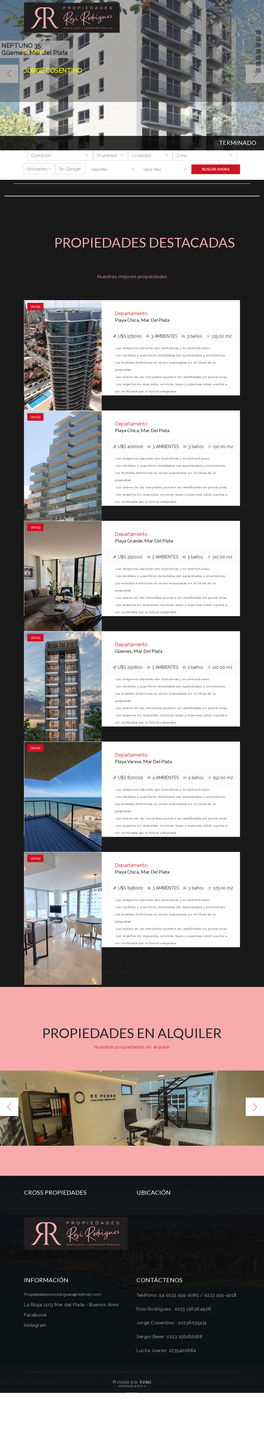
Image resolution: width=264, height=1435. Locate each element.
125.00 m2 (219, 336)
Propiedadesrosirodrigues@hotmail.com (62, 1294)
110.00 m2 (220, 446)
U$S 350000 (127, 557)
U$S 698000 (128, 888)
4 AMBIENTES (163, 777)
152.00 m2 (220, 777)
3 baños (192, 336)
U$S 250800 (127, 667)
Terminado (237, 142)
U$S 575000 (127, 336)
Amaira (132, 1393)
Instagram (35, 1325)
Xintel (145, 1382)
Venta (35, 306)
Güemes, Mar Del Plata (138, 651)
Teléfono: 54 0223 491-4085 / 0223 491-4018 (186, 1295)
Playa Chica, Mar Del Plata (142, 320)
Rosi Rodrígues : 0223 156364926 (174, 1309)
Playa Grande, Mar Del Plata (144, 540)
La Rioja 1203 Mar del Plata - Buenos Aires (71, 1304)
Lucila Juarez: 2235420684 (166, 1350)
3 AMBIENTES (161, 336)
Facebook (35, 1315)
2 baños (192, 667)
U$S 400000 (128, 446)
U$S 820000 (128, 777)
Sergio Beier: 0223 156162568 (169, 1336)
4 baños (193, 777)
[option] (132, 1108)
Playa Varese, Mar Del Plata (143, 761)
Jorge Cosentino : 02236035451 (171, 1323)
